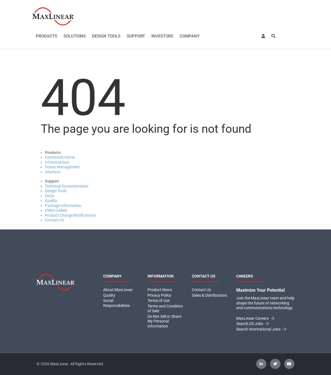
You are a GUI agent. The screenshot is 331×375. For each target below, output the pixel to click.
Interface (52, 172)
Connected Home (60, 157)
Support (136, 36)
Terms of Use (158, 300)
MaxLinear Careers (255, 318)
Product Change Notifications (70, 215)
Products (46, 36)
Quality (51, 200)
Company (190, 36)
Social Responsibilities (116, 303)
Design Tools (106, 36)
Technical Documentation (66, 186)
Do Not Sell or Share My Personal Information (164, 321)
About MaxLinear (118, 290)
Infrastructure (57, 162)
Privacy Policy (159, 295)
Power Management (62, 167)
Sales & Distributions (209, 295)
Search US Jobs (252, 323)
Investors (162, 36)
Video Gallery (56, 210)
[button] (263, 36)
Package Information (63, 205)
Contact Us (54, 220)
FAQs (49, 196)
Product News (159, 290)
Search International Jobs (261, 329)
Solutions (74, 36)
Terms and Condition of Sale (165, 308)
